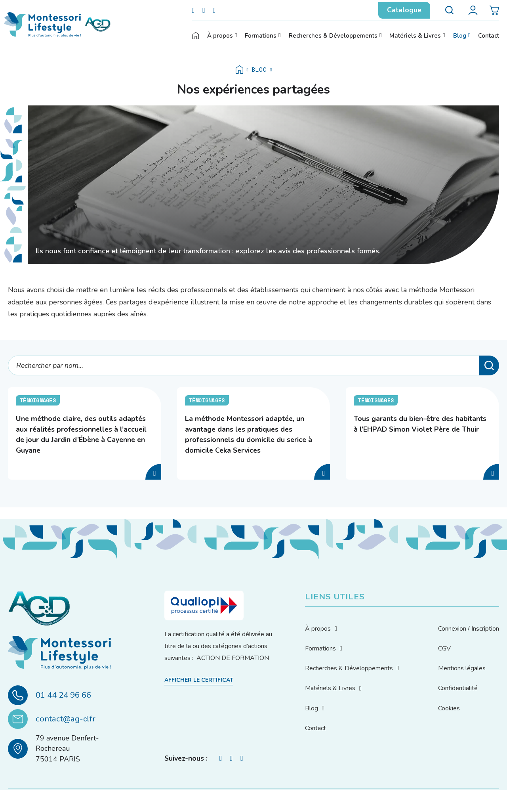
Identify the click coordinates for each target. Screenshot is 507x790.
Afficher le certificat (198, 680)
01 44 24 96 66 (63, 694)
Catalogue (404, 10)
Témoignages (38, 400)
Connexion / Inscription (468, 628)
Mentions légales (462, 668)
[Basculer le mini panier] (494, 10)
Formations (260, 36)
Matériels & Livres (415, 36)
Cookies (449, 708)
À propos (220, 36)
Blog (459, 36)
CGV (444, 648)
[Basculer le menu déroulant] (236, 35)
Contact (488, 36)
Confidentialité (458, 688)
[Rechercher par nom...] (253, 365)
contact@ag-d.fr (65, 718)
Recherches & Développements (333, 36)
